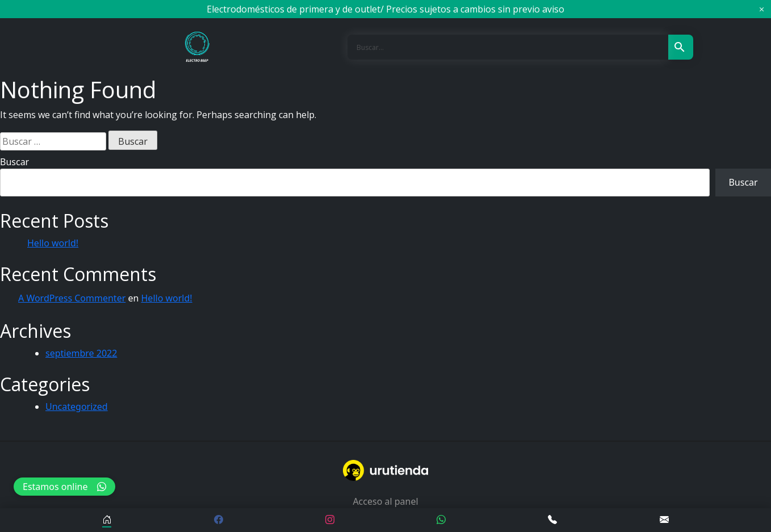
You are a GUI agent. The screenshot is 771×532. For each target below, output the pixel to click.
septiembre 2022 (81, 353)
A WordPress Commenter (71, 298)
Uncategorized (76, 406)
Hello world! (52, 243)
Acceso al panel (385, 501)
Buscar (14, 162)
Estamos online (64, 486)
